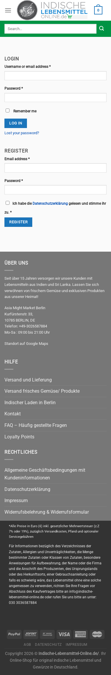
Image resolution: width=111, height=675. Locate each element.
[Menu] (8, 10)
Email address (17, 159)
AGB (27, 645)
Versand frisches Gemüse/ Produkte (42, 391)
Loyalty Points (19, 437)
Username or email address (27, 67)
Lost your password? (21, 133)
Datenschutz (48, 645)
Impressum (16, 500)
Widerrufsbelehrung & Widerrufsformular (46, 512)
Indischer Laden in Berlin (30, 402)
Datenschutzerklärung (50, 203)
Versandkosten (55, 531)
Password (13, 88)
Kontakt (12, 414)
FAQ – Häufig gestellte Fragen (35, 425)
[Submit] (101, 29)
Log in (15, 123)
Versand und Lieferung (28, 380)
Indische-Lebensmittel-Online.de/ (68, 653)
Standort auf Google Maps (26, 343)
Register (18, 222)
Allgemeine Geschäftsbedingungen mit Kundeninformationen (44, 474)
